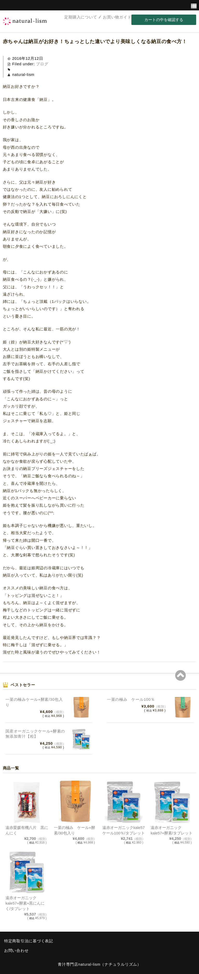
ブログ (42, 64)
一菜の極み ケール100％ (131, 699)
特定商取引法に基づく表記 (28, 941)
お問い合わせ (16, 951)
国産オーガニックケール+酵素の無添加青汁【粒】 (35, 734)
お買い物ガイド (117, 17)
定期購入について (80, 17)
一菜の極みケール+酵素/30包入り (34, 702)
